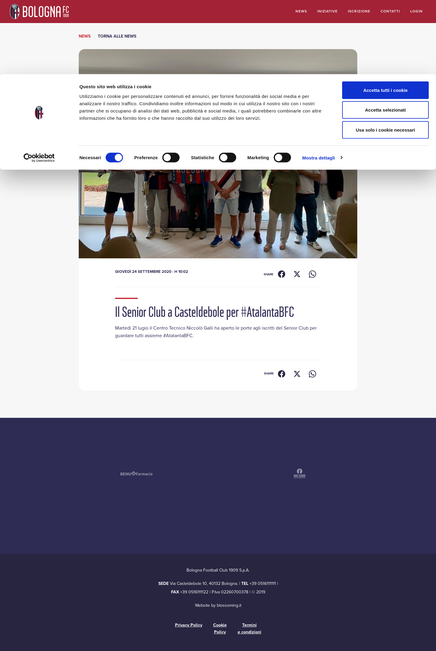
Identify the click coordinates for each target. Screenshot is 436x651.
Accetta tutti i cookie (385, 15)
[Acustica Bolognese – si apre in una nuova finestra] (190, 473)
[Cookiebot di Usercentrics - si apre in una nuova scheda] (39, 83)
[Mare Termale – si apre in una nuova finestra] (299, 473)
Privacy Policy (188, 625)
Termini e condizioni (249, 628)
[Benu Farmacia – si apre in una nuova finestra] (136, 473)
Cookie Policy (220, 628)
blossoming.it (229, 605)
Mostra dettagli (318, 83)
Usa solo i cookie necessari (385, 55)
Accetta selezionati (385, 36)
